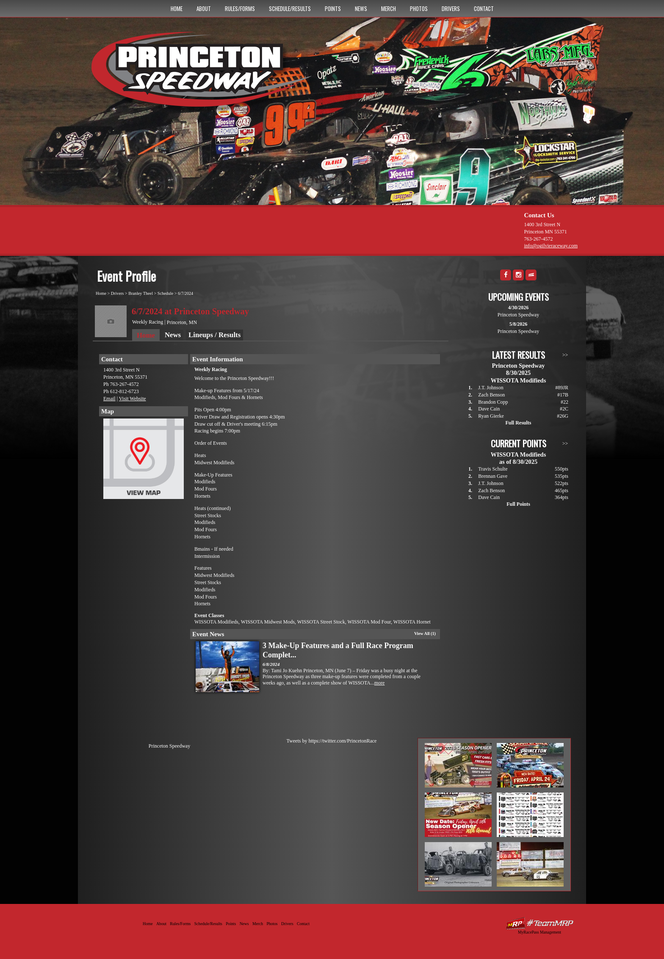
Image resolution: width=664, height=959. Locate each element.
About (203, 8)
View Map (143, 461)
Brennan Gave (492, 476)
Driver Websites (539, 923)
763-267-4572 (538, 239)
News (361, 8)
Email (109, 399)
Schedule (165, 293)
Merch (388, 8)
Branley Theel (140, 293)
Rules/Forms (240, 8)
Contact (484, 8)
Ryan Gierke (491, 416)
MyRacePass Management (539, 932)
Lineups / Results (214, 335)
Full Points (518, 504)
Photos (419, 8)
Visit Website (132, 399)
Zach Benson (491, 395)
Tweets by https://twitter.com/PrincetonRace (332, 741)
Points (333, 8)
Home (177, 8)
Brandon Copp (493, 402)
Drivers (451, 8)
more (379, 683)
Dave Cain (489, 409)
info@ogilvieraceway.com (551, 246)
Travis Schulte (492, 469)
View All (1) (425, 633)
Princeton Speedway (169, 746)
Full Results (518, 423)
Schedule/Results (290, 8)
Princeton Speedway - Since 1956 (204, 73)
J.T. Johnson (490, 388)
